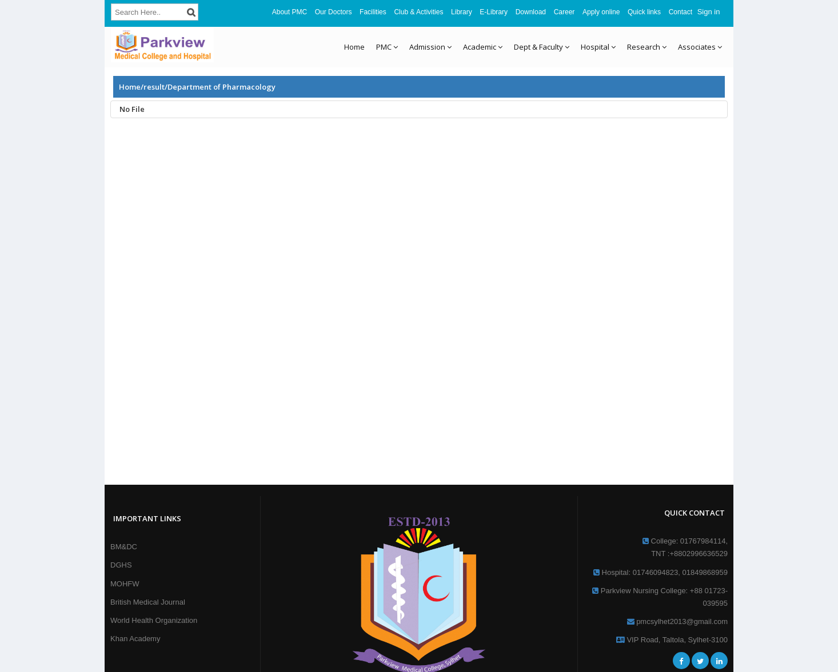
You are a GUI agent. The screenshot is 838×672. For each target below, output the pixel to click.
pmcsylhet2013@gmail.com (677, 621)
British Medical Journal (147, 602)
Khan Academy (135, 638)
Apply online (601, 12)
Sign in (708, 11)
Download (531, 12)
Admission (430, 47)
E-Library (494, 12)
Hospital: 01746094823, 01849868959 (660, 572)
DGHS (121, 565)
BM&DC (123, 546)
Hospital (598, 47)
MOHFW (124, 584)
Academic (482, 47)
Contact (680, 12)
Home (354, 47)
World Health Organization (153, 620)
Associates (700, 47)
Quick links (644, 12)
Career (564, 12)
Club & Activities (418, 12)
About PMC (289, 12)
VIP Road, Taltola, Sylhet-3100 (672, 639)
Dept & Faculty (541, 47)
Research (647, 47)
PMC (387, 47)
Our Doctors (333, 12)
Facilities (373, 12)
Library (461, 12)
